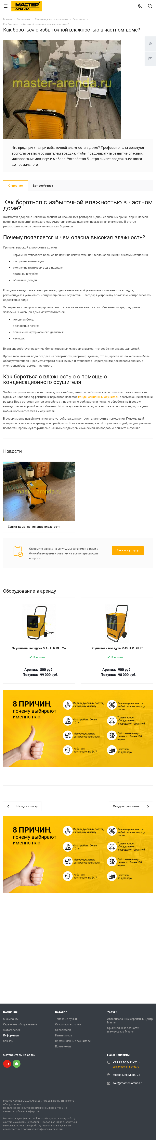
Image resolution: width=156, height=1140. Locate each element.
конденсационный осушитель (98, 397)
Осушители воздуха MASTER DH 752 (39, 648)
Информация (11, 1035)
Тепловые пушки (66, 1018)
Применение (63, 1046)
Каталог (61, 1012)
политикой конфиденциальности (43, 1129)
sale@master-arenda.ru (126, 1066)
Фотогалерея (11, 1030)
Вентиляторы (63, 1035)
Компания (10, 1012)
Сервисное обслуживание (20, 1024)
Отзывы (8, 1041)
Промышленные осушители (73, 1041)
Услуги (112, 1012)
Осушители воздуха (68, 1024)
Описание (15, 185)
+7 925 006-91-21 (125, 1062)
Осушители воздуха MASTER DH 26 (117, 648)
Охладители (63, 1030)
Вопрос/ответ (43, 185)
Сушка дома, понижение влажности (34, 526)
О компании (11, 1018)
